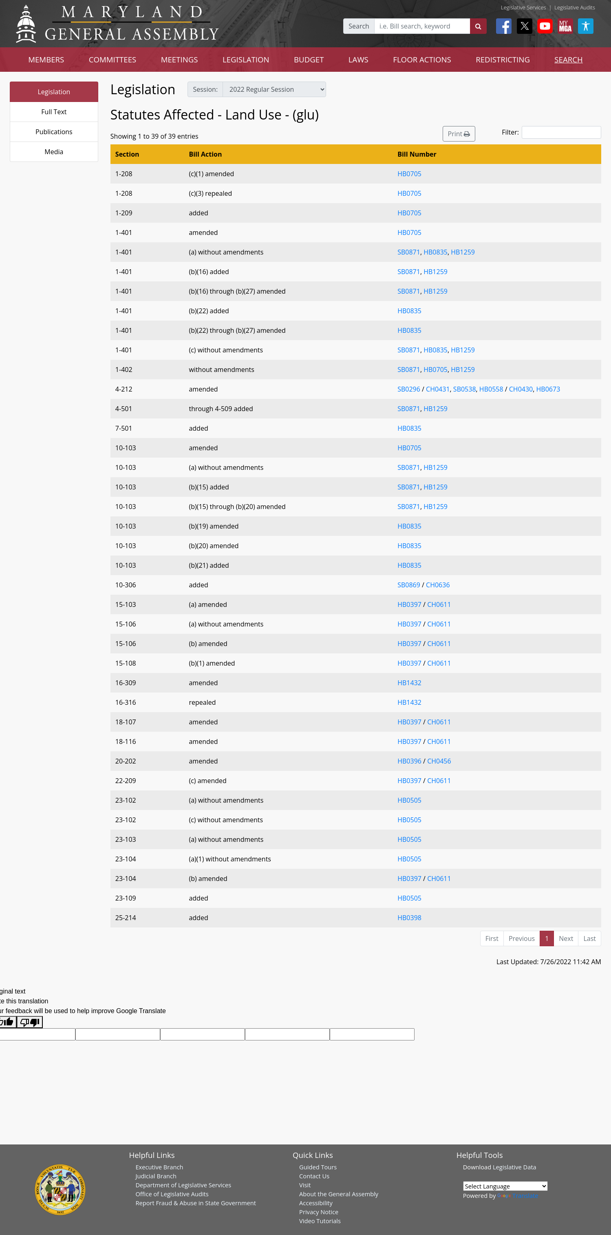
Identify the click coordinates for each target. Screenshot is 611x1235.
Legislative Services (523, 7)
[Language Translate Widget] (505, 1186)
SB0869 (408, 584)
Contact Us (314, 1176)
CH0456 (439, 761)
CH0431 (438, 389)
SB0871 (408, 252)
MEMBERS (46, 59)
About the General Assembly (338, 1194)
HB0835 (436, 252)
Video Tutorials (320, 1221)
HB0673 (548, 389)
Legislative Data (514, 1167)
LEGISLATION (246, 59)
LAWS (358, 59)
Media (53, 151)
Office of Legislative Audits (171, 1194)
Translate (517, 1195)
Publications (54, 131)
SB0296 (408, 389)
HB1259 (463, 252)
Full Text (53, 111)
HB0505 (409, 800)
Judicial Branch (155, 1176)
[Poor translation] (30, 1022)
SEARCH (568, 59)
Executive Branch (159, 1167)
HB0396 (409, 761)
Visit (305, 1185)
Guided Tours (318, 1167)
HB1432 (409, 682)
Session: (205, 89)
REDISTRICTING (503, 59)
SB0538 (464, 389)
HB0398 (409, 917)
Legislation (54, 91)
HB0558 (491, 389)
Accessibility (316, 1203)
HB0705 (409, 173)
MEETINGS (179, 59)
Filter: (551, 132)
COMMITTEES (113, 59)
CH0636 (438, 584)
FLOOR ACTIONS (422, 59)
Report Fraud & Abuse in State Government (195, 1203)
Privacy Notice (318, 1212)
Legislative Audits (574, 7)
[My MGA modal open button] (563, 26)
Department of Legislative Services (183, 1185)
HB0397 (409, 604)
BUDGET (309, 59)
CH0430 (521, 389)
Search (359, 26)
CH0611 (439, 604)
